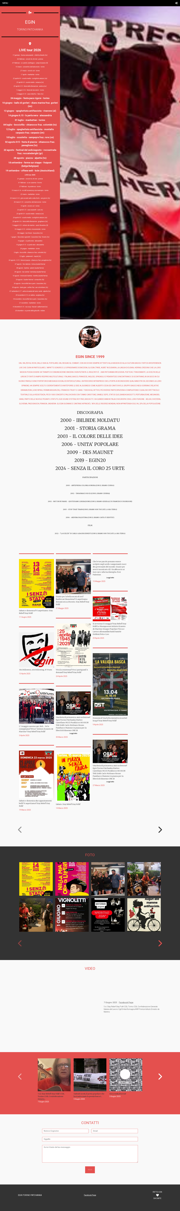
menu (5, 3)
